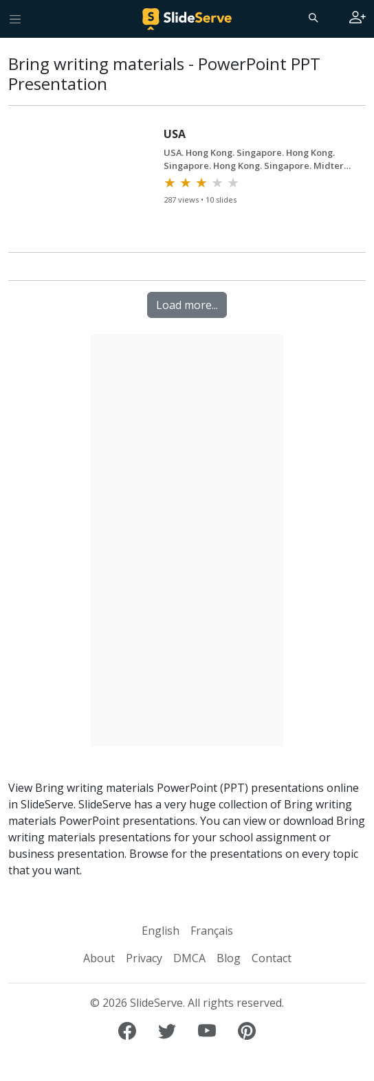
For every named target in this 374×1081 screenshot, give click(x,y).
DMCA (189, 958)
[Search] (312, 17)
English (160, 930)
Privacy (144, 958)
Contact (272, 958)
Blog (229, 958)
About (99, 958)
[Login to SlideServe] (357, 18)
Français (211, 930)
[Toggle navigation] (15, 18)
